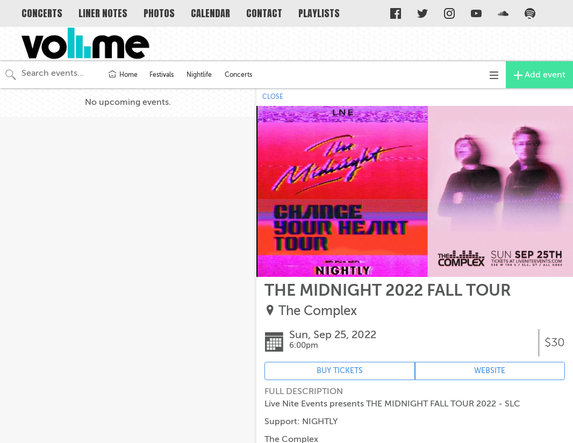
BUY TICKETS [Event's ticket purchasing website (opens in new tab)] (340, 371)
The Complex (317, 311)
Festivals (161, 74)
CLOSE (272, 97)
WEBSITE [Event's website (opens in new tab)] (489, 371)
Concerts (238, 74)
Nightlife (199, 74)
